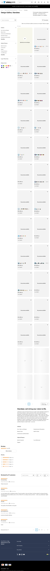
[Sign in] (44, 2)
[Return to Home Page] (9, 2)
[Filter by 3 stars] (1, 458)
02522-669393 (3, 565)
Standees (20, 10)
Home (2, 10)
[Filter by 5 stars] (1, 454)
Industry (2, 24)
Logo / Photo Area (4, 55)
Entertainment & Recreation (39, 426)
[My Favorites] (41, 2)
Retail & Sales (36, 428)
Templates (26, 10)
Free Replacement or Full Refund (5, 539)
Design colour (4, 59)
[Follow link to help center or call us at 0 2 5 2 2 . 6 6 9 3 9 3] (35, 2)
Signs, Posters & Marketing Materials (11, 10)
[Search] (32, 2)
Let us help (33, 538)
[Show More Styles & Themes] (3, 51)
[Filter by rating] (39, 472)
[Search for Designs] (15, 20)
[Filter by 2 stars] (1, 461)
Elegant (18, 439)
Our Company (33, 542)
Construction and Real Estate (23, 430)
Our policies (33, 546)
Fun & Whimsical (37, 436)
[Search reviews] (27, 472)
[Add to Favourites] (47, 26)
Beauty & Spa (20, 428)
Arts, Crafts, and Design (22, 426)
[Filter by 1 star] (1, 463)
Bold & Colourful (20, 436)
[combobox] (25, 2)
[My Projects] (39, 2)
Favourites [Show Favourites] (45, 20)
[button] (25, 401)
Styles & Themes (4, 40)
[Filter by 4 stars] (1, 456)
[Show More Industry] (3, 35)
